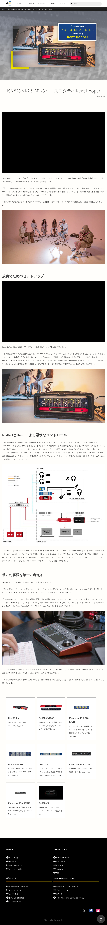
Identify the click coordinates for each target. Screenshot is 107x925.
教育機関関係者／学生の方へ (18, 886)
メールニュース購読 (15, 869)
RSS (57, 873)
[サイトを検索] (86, 4)
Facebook (59, 869)
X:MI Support (60, 861)
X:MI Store (59, 865)
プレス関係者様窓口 (15, 902)
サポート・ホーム (15, 890)
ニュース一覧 (13, 858)
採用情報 (59, 894)
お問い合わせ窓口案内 (16, 898)
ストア (62, 4)
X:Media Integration (62, 858)
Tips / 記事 (12, 861)
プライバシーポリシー (63, 890)
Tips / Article (12, 9)
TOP (3, 9)
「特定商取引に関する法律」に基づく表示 (70, 898)
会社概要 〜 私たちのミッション (67, 886)
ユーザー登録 (13, 894)
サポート (54, 4)
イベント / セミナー (15, 865)
